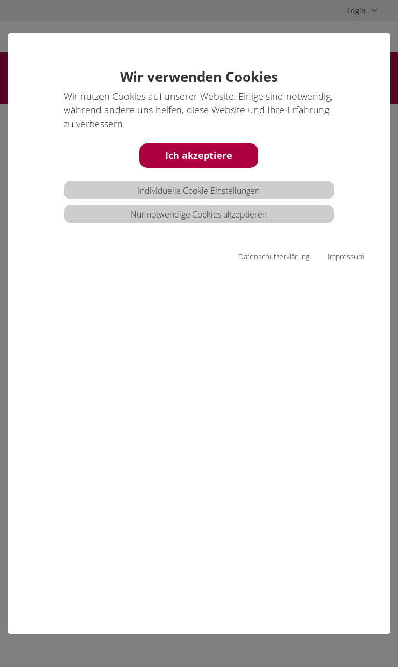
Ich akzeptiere (198, 155)
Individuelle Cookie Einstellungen (199, 190)
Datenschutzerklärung (273, 257)
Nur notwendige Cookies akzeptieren (199, 214)
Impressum (346, 257)
